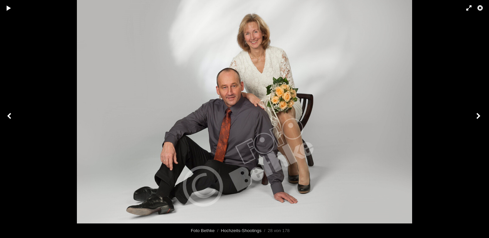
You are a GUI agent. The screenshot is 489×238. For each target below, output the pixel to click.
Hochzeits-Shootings (241, 230)
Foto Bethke (202, 230)
